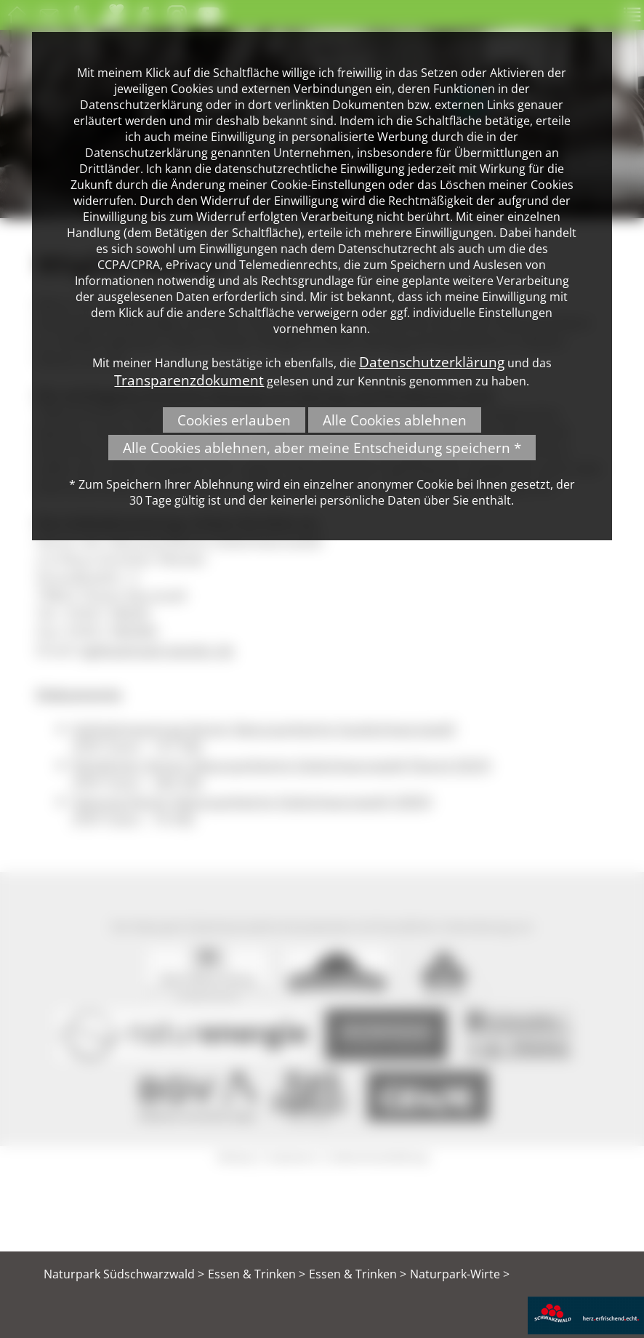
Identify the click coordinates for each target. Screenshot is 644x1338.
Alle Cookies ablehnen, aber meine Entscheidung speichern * (322, 447)
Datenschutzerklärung (431, 362)
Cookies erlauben (234, 420)
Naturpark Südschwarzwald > (124, 1274)
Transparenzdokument (189, 380)
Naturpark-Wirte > (460, 1274)
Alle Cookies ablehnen (395, 420)
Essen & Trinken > (256, 1274)
